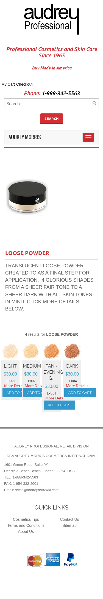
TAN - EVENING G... (53, 372)
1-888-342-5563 (60, 93)
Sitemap (69, 525)
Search (51, 119)
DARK (72, 366)
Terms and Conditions (25, 525)
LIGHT (10, 366)
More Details (15, 386)
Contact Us (69, 519)
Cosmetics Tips (26, 519)
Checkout (24, 84)
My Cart (8, 84)
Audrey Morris (25, 137)
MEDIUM (32, 366)
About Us (26, 531)
